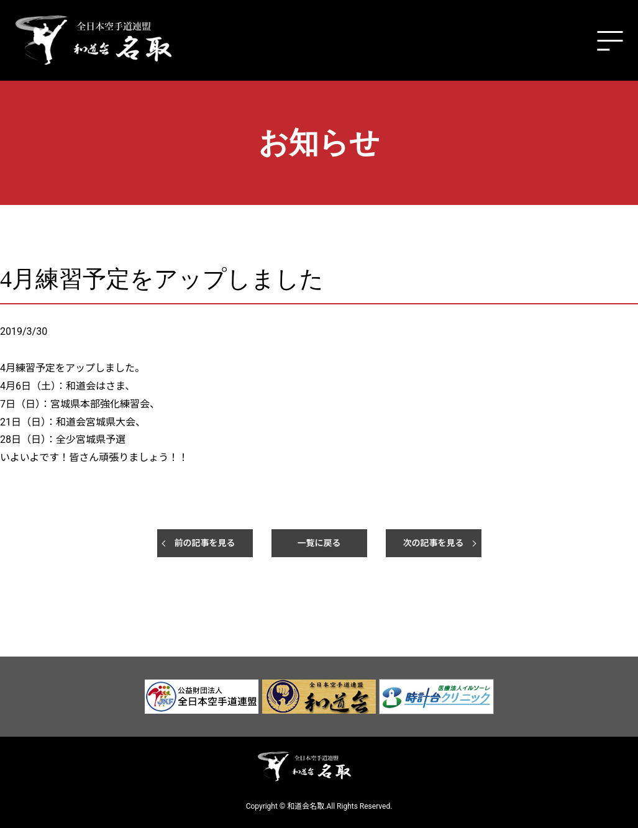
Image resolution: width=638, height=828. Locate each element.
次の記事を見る (433, 543)
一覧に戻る (319, 543)
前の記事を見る (205, 543)
